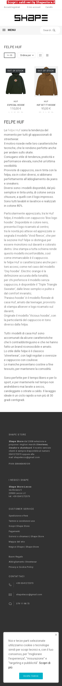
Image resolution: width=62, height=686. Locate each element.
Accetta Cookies (31, 676)
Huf (16, 101)
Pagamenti (14, 531)
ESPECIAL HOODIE (16, 104)
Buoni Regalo (16, 556)
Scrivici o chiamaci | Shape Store (26, 536)
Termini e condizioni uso (22, 521)
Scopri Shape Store (19, 526)
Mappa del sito (17, 541)
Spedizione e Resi (18, 515)
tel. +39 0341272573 (19, 496)
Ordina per (25, 55)
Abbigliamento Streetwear (23, 562)
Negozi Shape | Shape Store (24, 547)
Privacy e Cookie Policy (21, 567)
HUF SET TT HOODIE (46, 104)
